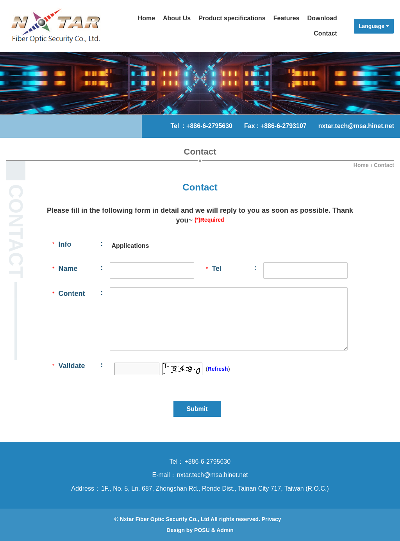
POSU (202, 530)
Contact (384, 165)
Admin (225, 530)
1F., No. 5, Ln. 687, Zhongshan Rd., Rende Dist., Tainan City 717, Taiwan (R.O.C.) (215, 488)
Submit (196, 409)
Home (362, 165)
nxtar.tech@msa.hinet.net (356, 126)
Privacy (271, 519)
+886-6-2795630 (209, 126)
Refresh (218, 369)
